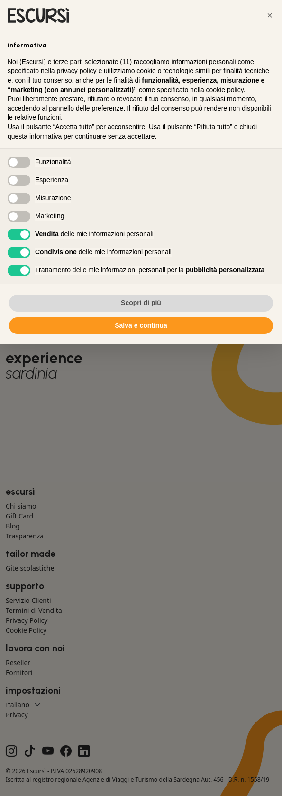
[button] (269, 15)
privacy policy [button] (77, 70)
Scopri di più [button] (141, 302)
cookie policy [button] (225, 89)
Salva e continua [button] (141, 325)
